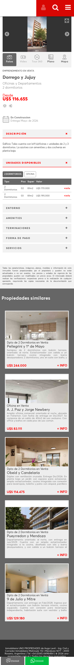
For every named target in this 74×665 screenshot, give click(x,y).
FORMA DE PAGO (18, 238)
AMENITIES (14, 218)
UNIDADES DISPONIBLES (23, 163)
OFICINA (30, 174)
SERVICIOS (14, 248)
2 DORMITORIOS (12, 174)
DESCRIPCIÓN (16, 134)
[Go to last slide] (7, 34)
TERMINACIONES (18, 228)
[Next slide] (67, 34)
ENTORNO (13, 208)
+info (67, 188)
